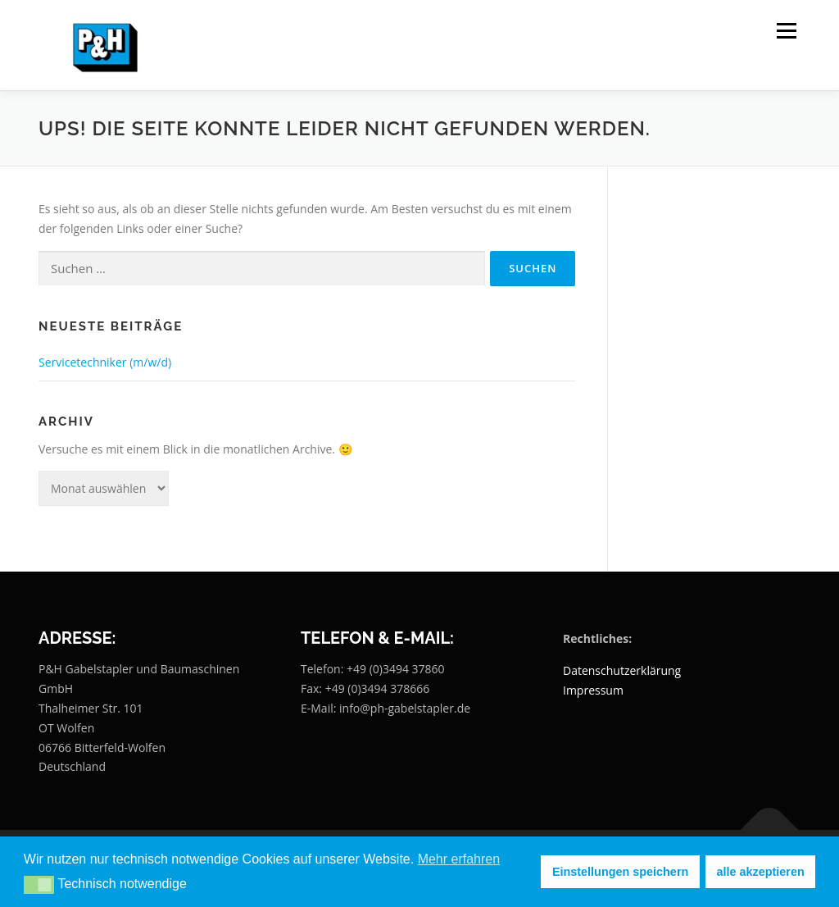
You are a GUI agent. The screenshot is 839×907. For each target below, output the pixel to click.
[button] (39, 885)
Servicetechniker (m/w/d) (105, 362)
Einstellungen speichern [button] (620, 871)
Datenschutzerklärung (622, 670)
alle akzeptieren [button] (761, 871)
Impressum (593, 690)
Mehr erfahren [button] (459, 859)
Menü (786, 31)
